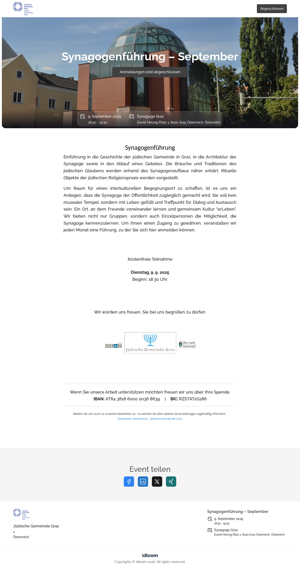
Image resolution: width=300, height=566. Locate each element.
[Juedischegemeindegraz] (53, 514)
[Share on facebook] (129, 487)
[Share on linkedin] (143, 487)
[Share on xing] (171, 487)
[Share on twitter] (157, 487)
